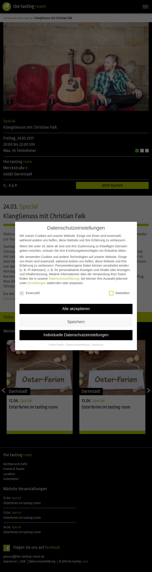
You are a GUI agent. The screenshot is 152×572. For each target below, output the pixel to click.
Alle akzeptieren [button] (76, 304)
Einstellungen (36, 278)
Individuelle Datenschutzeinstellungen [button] (76, 330)
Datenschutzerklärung (64, 274)
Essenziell (29, 289)
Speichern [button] (76, 317)
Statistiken (119, 289)
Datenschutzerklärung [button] (78, 340)
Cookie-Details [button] (56, 340)
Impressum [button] (97, 340)
